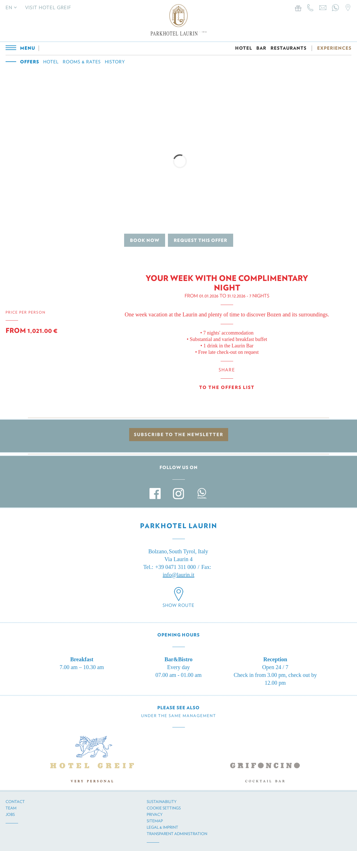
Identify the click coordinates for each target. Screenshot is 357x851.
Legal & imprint (162, 827)
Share (227, 369)
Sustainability (162, 801)
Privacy (155, 814)
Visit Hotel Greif (48, 7)
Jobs (10, 814)
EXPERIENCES (334, 48)
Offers (29, 61)
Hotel (51, 61)
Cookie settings (164, 808)
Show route (178, 605)
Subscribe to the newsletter (178, 434)
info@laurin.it (178, 575)
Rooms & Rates (82, 61)
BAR (261, 48)
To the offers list (227, 387)
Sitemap (155, 821)
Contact (15, 801)
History (115, 61)
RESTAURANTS (289, 48)
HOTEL (243, 48)
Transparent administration (177, 833)
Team (11, 808)
